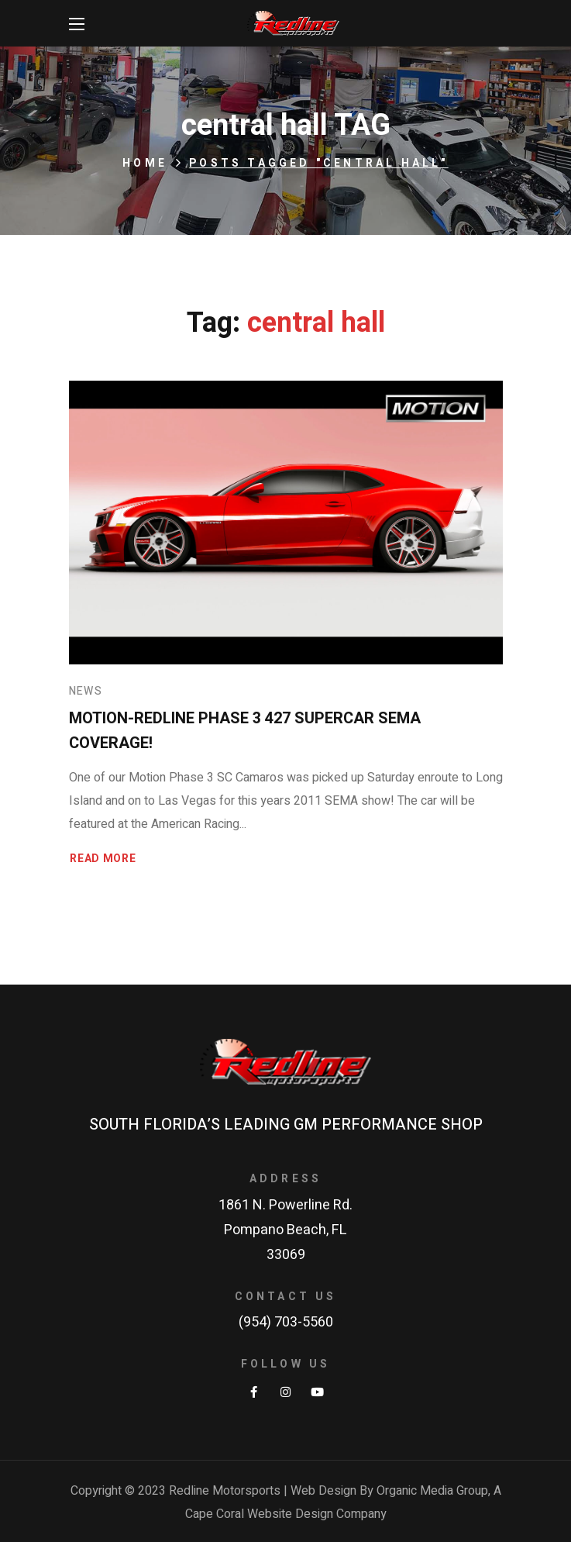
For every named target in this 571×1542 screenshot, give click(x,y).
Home (144, 163)
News (86, 691)
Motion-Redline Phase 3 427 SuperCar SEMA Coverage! (245, 730)
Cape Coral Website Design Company (286, 1514)
